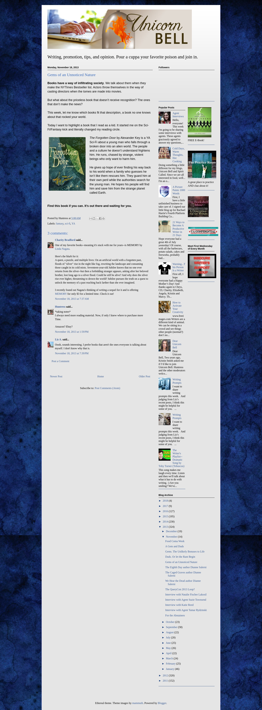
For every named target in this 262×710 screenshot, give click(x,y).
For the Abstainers (175, 615)
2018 (166, 500)
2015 (166, 516)
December (172, 531)
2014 (166, 521)
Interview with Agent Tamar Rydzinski (186, 610)
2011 (166, 680)
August (170, 632)
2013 (166, 526)
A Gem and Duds (174, 546)
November (172, 536)
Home (100, 376)
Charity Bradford (65, 240)
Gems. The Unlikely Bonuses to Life (185, 551)
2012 (166, 675)
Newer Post (56, 376)
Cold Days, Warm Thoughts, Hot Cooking (178, 155)
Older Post (144, 376)
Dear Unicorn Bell (176, 344)
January (170, 669)
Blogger (162, 703)
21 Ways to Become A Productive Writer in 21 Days (178, 228)
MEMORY (61, 293)
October (170, 622)
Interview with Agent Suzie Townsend (185, 599)
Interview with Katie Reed (179, 604)
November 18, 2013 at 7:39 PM (72, 353)
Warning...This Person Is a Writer (178, 267)
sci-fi (67, 223)
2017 (166, 506)
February (171, 663)
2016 (166, 511)
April (169, 653)
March (170, 658)
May (168, 648)
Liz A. (58, 339)
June (168, 642)
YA (73, 223)
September (172, 627)
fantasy (59, 223)
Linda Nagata (62, 248)
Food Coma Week (174, 541)
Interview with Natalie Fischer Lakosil (186, 594)
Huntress (60, 306)
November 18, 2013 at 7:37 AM (72, 298)
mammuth (137, 703)
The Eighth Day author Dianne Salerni (186, 567)
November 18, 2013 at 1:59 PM (72, 331)
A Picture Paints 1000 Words (178, 190)
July (168, 637)
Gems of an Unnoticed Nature (181, 562)
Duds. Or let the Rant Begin (180, 556)
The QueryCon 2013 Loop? (180, 589)
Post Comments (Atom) (107, 388)
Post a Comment (60, 361)
